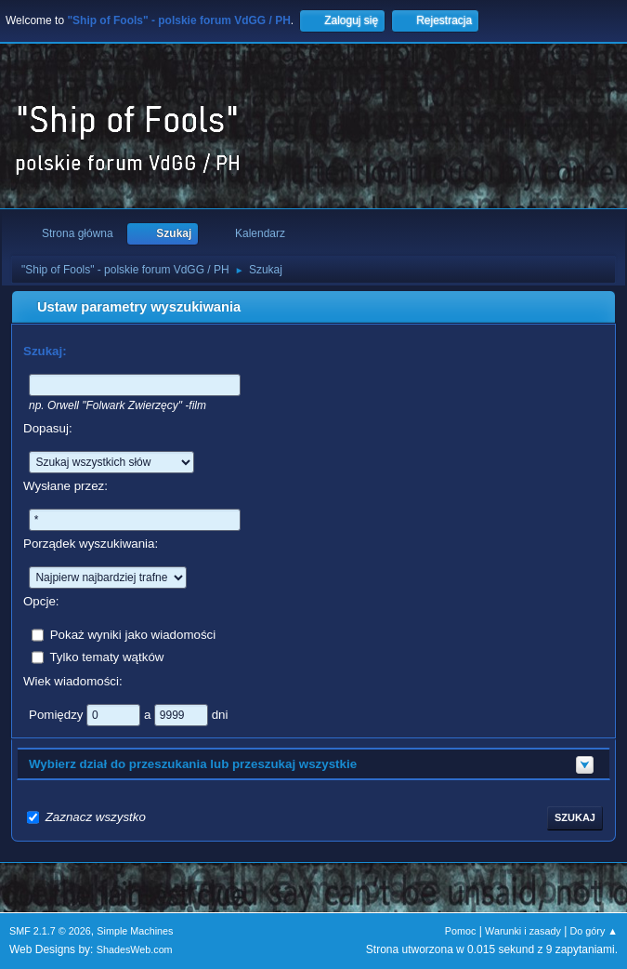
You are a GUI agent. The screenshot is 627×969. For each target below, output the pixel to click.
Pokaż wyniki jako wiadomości (133, 634)
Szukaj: (45, 351)
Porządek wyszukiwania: (90, 544)
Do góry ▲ (594, 930)
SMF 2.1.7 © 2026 (50, 930)
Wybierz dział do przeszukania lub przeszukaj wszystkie (193, 764)
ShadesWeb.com (135, 949)
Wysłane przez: (65, 486)
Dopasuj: (47, 428)
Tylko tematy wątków (106, 656)
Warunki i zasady (523, 930)
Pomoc (461, 930)
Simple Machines (135, 930)
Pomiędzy (57, 714)
